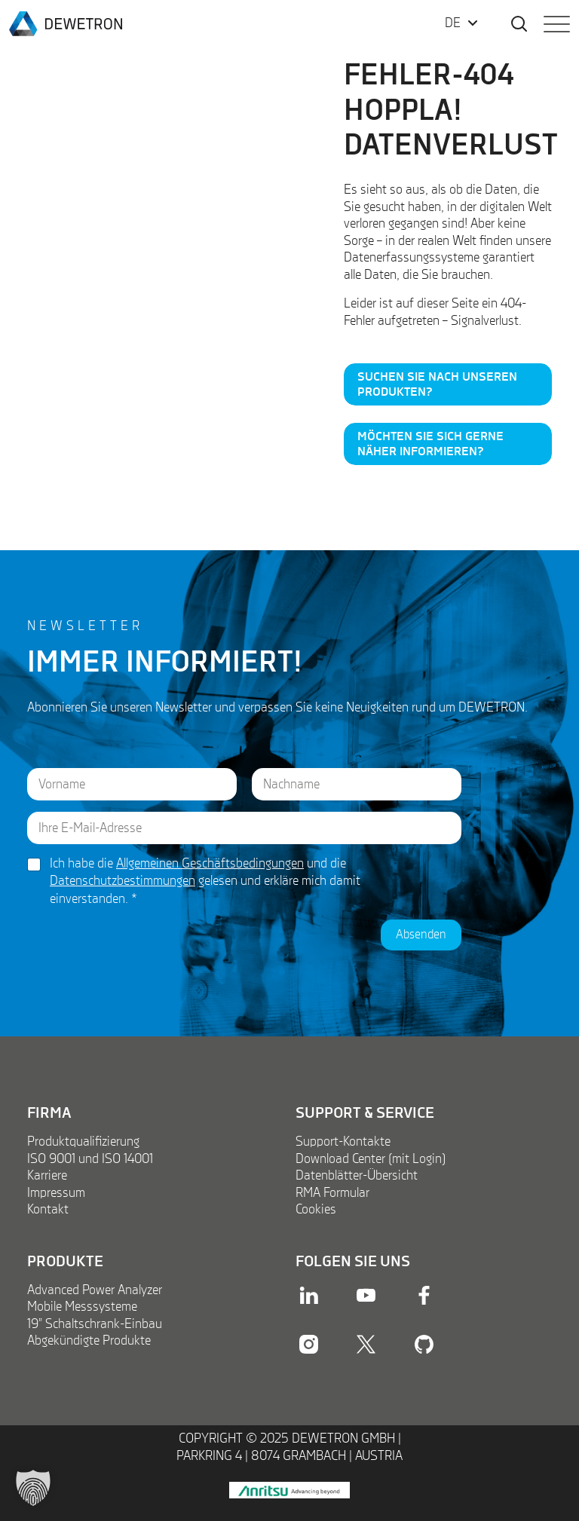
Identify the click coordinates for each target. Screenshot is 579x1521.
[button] (33, 1488)
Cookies (316, 1209)
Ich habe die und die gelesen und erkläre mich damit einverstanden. (205, 881)
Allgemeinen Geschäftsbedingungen (210, 864)
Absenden (421, 935)
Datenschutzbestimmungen (122, 881)
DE (453, 23)
